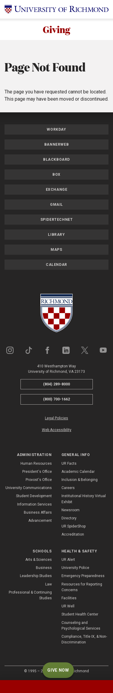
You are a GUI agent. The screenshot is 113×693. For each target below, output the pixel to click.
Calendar (56, 265)
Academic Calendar (78, 472)
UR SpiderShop (73, 526)
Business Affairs (38, 512)
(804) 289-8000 (56, 384)
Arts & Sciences (38, 560)
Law (48, 584)
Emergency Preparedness (83, 576)
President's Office (37, 472)
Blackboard (56, 159)
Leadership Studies (36, 576)
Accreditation (72, 534)
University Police (75, 568)
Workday (56, 129)
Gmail (56, 204)
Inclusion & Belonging (79, 480)
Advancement (40, 520)
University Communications (28, 488)
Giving (56, 29)
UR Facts (69, 463)
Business (44, 568)
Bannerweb (56, 144)
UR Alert (68, 560)
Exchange (56, 189)
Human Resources (36, 463)
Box (56, 174)
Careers (68, 488)
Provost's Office (39, 480)
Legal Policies (56, 418)
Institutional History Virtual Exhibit (83, 499)
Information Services (34, 504)
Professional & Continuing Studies (30, 595)
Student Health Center (79, 614)
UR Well (67, 606)
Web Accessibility (56, 430)
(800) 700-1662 (56, 399)
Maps (56, 250)
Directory (69, 518)
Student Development (34, 496)
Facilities (69, 598)
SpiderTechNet (56, 219)
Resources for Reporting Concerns (81, 587)
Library (56, 235)
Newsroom (70, 510)
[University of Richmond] (56, 9)
